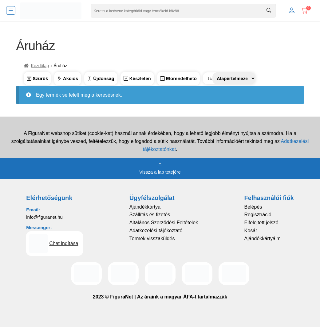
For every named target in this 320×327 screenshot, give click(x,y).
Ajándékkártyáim (262, 238)
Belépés (253, 207)
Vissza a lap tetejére (160, 168)
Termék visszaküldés (152, 238)
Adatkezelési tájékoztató (156, 230)
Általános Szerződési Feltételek (163, 222)
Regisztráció (257, 214)
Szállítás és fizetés (149, 214)
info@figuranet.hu (44, 217)
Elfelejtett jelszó (261, 222)
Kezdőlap (40, 65)
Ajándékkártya (144, 207)
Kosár (250, 230)
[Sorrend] (233, 78)
